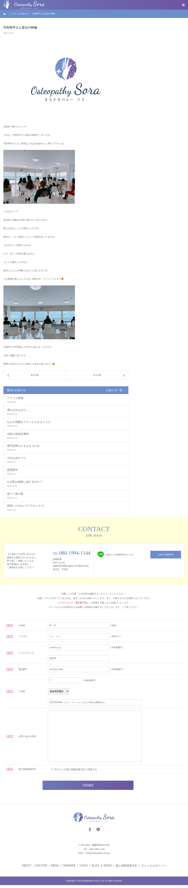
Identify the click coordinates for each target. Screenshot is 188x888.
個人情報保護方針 (126, 868)
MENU (55, 868)
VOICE (83, 868)
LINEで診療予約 (166, 554)
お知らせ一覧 (114, 390)
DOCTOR (41, 868)
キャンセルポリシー (153, 868)
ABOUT (27, 868)
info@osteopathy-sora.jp (98, 856)
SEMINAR (69, 868)
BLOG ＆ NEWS (102, 868)
